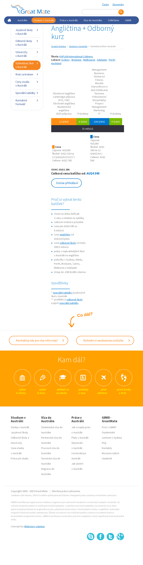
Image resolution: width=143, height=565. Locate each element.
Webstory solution (34, 526)
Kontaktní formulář (26, 102)
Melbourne (89, 59)
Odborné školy (19, 437)
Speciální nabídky (26, 93)
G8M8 (128, 20)
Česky (105, 4)
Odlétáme (113, 20)
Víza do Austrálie (93, 20)
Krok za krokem (26, 74)
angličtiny (65, 234)
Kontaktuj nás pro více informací (40, 340)
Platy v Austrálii (80, 437)
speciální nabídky (62, 292)
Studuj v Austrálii (20, 427)
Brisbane (76, 59)
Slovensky (118, 4)
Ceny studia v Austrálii (26, 83)
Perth (112, 59)
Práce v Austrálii (69, 20)
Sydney (65, 59)
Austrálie (22, 20)
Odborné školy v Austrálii (26, 42)
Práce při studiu (19, 458)
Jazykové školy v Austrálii (26, 31)
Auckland (56, 63)
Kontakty (107, 448)
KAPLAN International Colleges (76, 56)
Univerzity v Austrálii (26, 54)
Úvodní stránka (58, 46)
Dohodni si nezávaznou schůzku (106, 340)
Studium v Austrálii (43, 20)
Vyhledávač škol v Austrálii (26, 65)
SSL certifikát (110, 549)
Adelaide (102, 59)
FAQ (104, 442)
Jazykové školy (19, 432)
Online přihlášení (67, 183)
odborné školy (68, 243)
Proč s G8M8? (109, 427)
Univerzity (16, 442)
